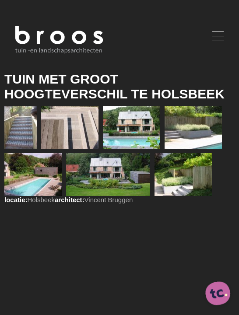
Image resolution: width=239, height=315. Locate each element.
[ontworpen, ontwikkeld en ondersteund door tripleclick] (218, 294)
